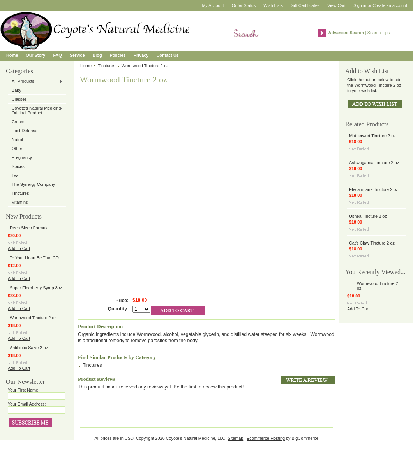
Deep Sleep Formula (29, 228)
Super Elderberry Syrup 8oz (36, 287)
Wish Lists (273, 5)
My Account (213, 5)
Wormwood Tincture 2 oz (33, 317)
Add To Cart (19, 248)
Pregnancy (22, 157)
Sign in (359, 5)
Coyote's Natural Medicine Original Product (35, 110)
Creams (19, 121)
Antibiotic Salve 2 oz (29, 347)
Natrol (17, 139)
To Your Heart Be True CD (34, 257)
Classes (19, 99)
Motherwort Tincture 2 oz (372, 135)
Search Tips (378, 32)
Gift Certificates (305, 5)
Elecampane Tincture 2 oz (373, 189)
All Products (35, 81)
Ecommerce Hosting (266, 438)
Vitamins (20, 202)
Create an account (389, 5)
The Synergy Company (33, 184)
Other (17, 148)
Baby (16, 90)
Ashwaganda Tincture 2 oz (374, 162)
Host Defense (24, 130)
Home (86, 65)
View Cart (336, 5)
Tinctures (20, 193)
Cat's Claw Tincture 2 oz (372, 243)
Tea (15, 175)
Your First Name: (23, 390)
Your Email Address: (27, 404)
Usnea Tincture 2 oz (368, 216)
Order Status (244, 5)
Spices (18, 166)
